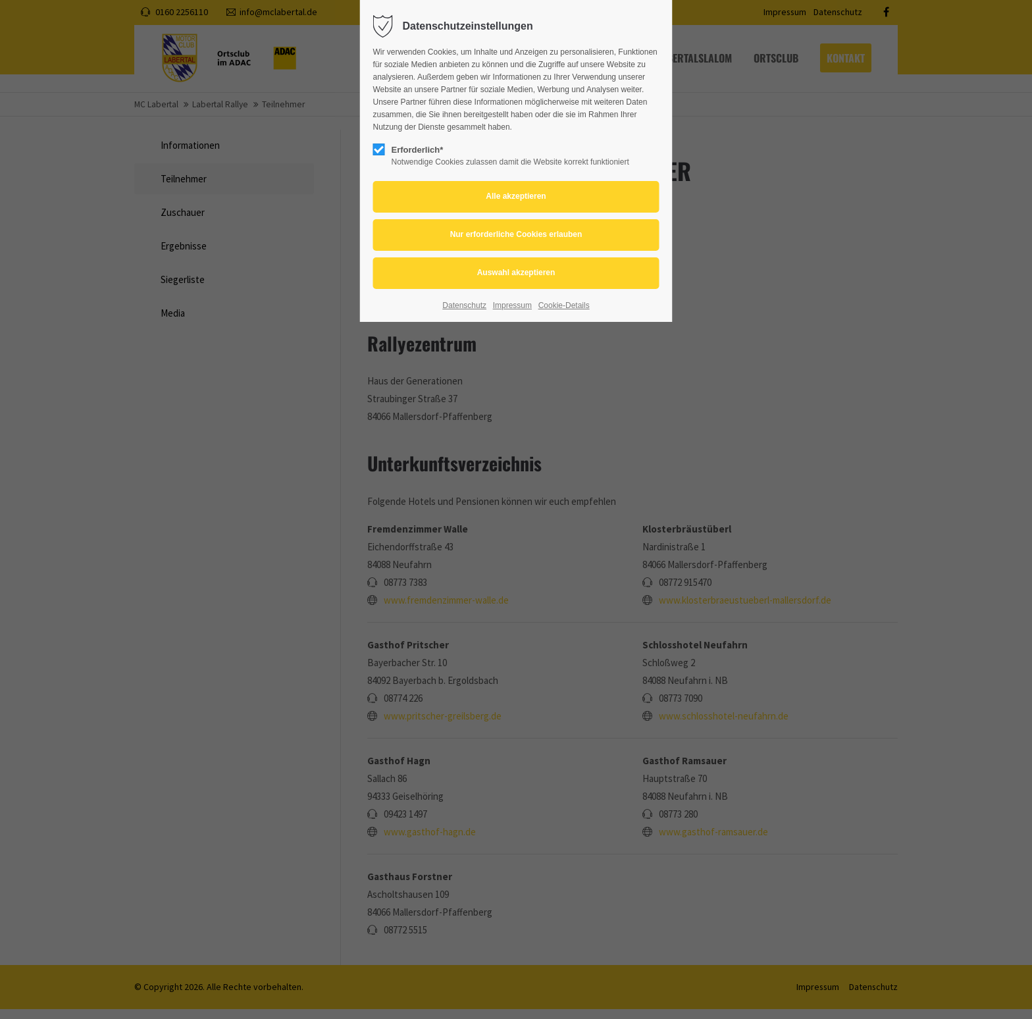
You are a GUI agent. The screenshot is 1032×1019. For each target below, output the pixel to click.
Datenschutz (464, 305)
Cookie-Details (564, 305)
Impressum (512, 305)
